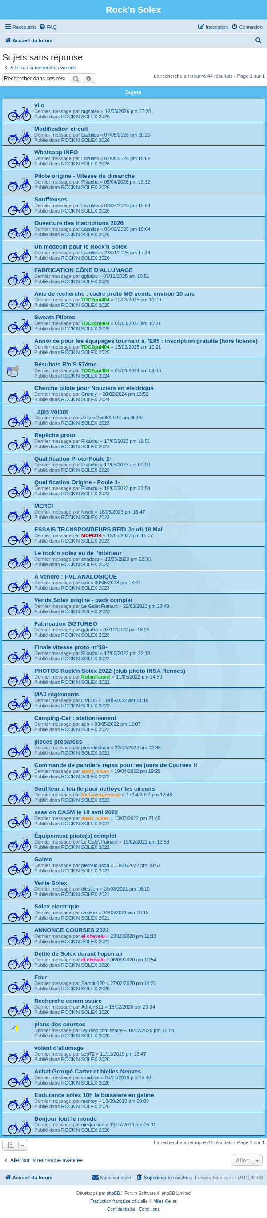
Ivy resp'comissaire (102, 1030)
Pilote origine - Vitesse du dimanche (84, 176)
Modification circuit (61, 128)
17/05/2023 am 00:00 (127, 464)
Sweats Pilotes (54, 317)
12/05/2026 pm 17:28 (128, 111)
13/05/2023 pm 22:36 (128, 559)
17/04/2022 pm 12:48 (149, 794)
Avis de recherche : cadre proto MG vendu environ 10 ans (114, 293)
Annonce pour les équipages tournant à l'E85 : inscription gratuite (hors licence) (146, 341)
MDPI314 (91, 535)
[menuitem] (47, 27)
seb (85, 582)
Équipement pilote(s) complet (75, 835)
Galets (43, 859)
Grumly (89, 394)
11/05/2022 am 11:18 (125, 700)
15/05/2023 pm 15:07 (130, 535)
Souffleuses (51, 199)
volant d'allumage (59, 1048)
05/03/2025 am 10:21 (138, 323)
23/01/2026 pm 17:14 (127, 252)
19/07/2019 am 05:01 (133, 1124)
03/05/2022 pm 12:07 (118, 724)
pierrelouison (95, 747)
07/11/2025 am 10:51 (126, 276)
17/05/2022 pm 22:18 (127, 653)
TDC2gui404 (95, 299)
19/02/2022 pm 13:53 (146, 841)
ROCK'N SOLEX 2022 (85, 658)
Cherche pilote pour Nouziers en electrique (94, 388)
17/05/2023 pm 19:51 (127, 441)
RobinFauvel (96, 676)
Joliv (86, 417)
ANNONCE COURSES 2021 (71, 930)
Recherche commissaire (68, 1000)
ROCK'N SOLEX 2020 (85, 965)
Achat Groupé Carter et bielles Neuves (87, 1071)
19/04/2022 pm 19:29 (137, 771)
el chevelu (93, 936)
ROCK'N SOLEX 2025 (85, 305)
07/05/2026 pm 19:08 (127, 158)
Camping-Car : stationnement (75, 718)
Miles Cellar (164, 1201)
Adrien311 (92, 1006)
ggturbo (89, 276)
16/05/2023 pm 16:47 (122, 512)
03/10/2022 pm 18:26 (126, 629)
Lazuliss (90, 134)
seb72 (88, 1054)
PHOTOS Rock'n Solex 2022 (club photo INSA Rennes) (109, 670)
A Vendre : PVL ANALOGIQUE (75, 576)
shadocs (90, 559)
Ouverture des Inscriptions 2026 (79, 223)
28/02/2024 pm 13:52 (125, 394)
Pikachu (90, 182)
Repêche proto (54, 435)
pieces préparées (58, 741)
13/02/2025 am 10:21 (138, 347)
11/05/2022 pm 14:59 (139, 676)
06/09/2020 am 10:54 (133, 959)
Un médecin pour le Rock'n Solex (80, 246)
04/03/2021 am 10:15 (125, 912)
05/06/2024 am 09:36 (138, 370)
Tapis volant (51, 411)
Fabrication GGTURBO (65, 623)
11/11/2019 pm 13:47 (123, 1054)
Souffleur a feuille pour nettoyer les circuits (94, 788)
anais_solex (95, 771)
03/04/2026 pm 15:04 (127, 205)
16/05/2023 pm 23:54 (127, 488)
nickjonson (92, 1124)
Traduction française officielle (118, 1201)
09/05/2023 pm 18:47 (118, 582)
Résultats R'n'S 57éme (65, 364)
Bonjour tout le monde (65, 1118)
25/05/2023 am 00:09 (119, 417)
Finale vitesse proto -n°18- (70, 647)
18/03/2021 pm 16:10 (127, 889)
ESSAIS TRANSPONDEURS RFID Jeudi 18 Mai (98, 529)
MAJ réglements (57, 694)
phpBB (113, 1193)
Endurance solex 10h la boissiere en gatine (94, 1095)
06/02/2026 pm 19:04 (127, 229)
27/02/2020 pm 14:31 (133, 983)
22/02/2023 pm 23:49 (146, 606)
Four (40, 977)
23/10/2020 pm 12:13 (133, 936)
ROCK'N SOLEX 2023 (85, 423)
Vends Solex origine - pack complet (83, 600)
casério (89, 912)
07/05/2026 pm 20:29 (127, 134)
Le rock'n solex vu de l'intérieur (78, 553)
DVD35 (89, 700)
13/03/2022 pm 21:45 (137, 818)
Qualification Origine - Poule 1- (77, 482)
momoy (89, 1101)
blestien (89, 889)
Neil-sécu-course (101, 794)
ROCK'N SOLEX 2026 (85, 116)
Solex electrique (56, 906)
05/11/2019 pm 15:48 (128, 1077)
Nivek (87, 512)
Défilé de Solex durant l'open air (78, 953)
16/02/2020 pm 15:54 (151, 1030)
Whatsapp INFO (56, 152)
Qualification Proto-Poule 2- (73, 458)
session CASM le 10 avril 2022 (76, 812)
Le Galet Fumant (99, 606)
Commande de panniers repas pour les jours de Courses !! (115, 765)
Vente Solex (50, 883)
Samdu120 (93, 983)
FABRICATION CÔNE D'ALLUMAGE (83, 270)
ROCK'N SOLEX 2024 (85, 375)
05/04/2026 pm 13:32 (127, 182)
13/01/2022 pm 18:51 (138, 865)
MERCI (43, 505)
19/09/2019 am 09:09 (126, 1101)
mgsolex (90, 111)
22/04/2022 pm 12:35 (138, 747)
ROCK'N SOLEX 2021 (85, 894)
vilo (39, 105)
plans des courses (59, 1024)
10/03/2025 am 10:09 (138, 299)
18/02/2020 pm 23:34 (132, 1006)
